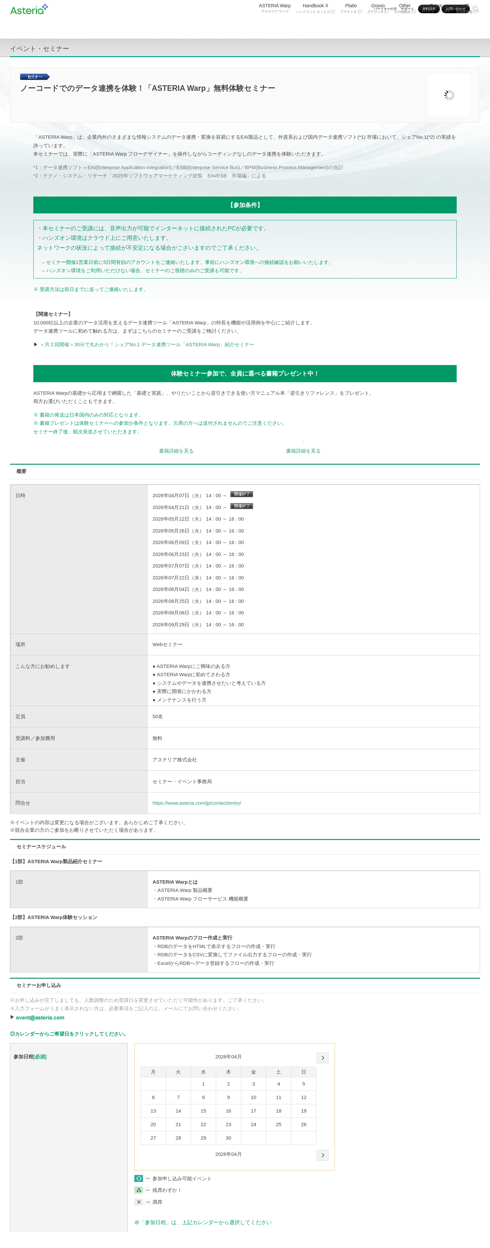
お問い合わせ (456, 9)
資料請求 (429, 9)
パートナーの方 (385, 9)
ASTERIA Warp (275, 25)
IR (467, 25)
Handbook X (315, 25)
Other (405, 25)
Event (436, 25)
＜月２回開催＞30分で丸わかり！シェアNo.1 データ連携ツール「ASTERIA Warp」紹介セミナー (147, 344)
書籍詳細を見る (176, 451)
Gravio (378, 25)
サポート (407, 9)
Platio (351, 25)
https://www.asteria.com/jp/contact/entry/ (196, 803)
